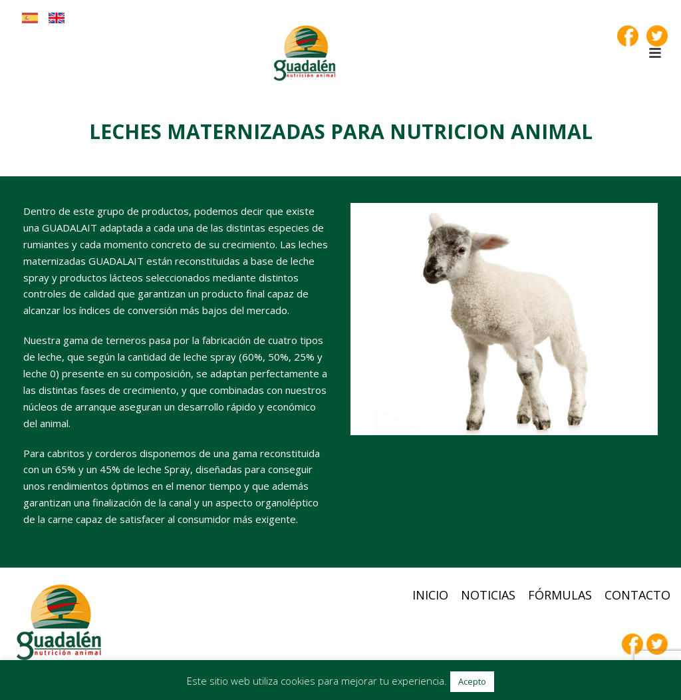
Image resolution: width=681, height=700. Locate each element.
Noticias (488, 595)
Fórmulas (560, 595)
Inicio (430, 595)
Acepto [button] (472, 681)
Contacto (637, 595)
